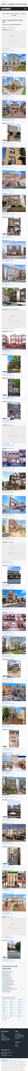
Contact (17, 1046)
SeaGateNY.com (7, 987)
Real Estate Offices (19, 1036)
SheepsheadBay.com (9, 988)
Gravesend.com (8, 984)
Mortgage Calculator (5, 1039)
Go (25, 1)
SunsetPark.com (6, 990)
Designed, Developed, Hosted (14, 1060)
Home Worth (18, 1033)
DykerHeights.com (8, 981)
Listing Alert (3, 1036)
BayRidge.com (6, 974)
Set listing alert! (11, 27)
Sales (2, 1033)
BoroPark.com (8, 980)
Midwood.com (6, 986)
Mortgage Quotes (5, 1038)
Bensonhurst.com (7, 977)
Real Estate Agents (19, 1035)
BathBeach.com (7, 971)
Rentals (3, 1035)
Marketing (17, 1038)
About (16, 1044)
